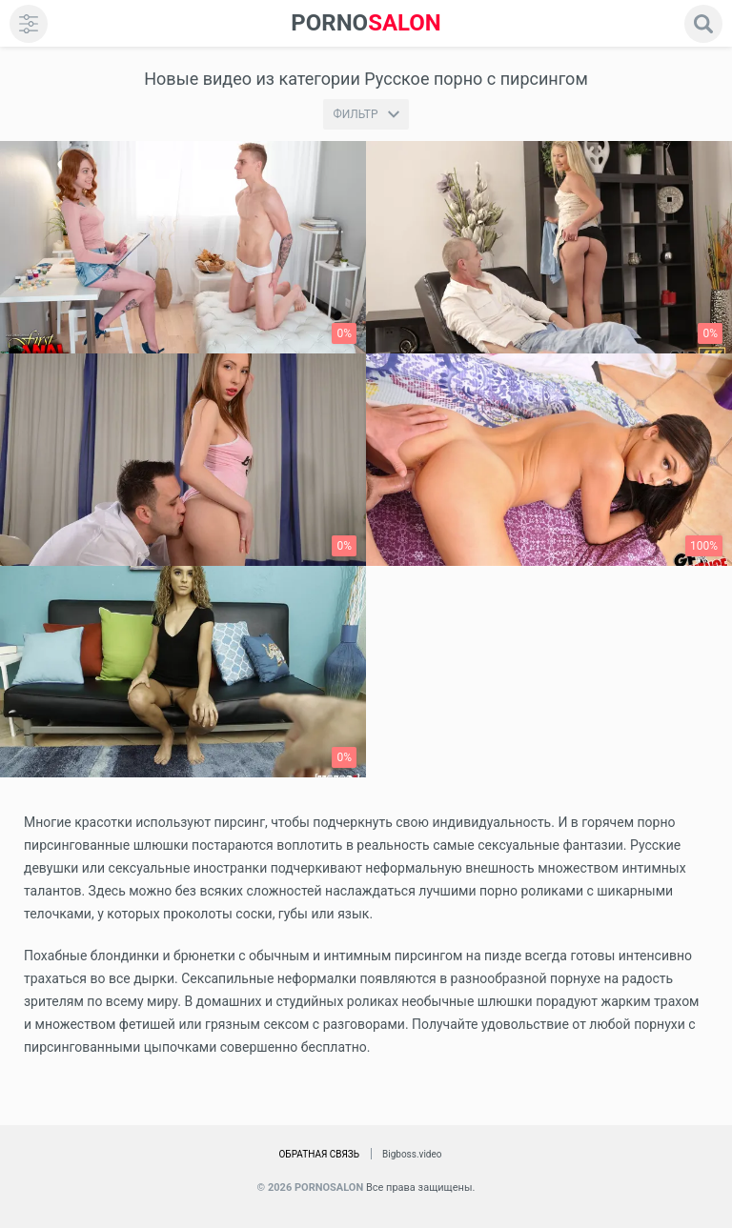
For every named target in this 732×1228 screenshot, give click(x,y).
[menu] (29, 24)
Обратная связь (318, 1154)
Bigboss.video (411, 1154)
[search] (703, 24)
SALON (366, 23)
